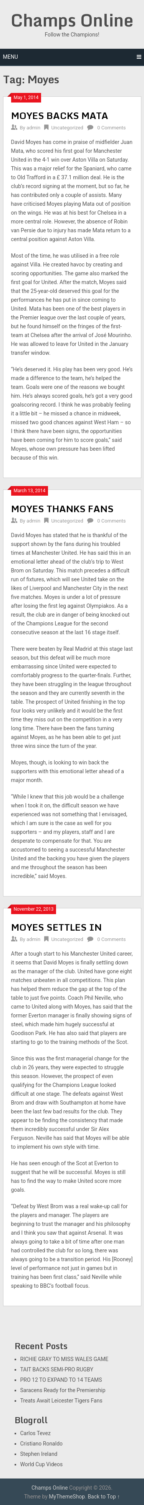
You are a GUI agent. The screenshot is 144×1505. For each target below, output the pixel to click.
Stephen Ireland (39, 1454)
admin (33, 128)
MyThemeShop (67, 1496)
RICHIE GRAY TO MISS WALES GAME (64, 1359)
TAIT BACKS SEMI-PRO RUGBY (56, 1369)
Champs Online (72, 20)
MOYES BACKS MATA (59, 115)
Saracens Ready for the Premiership (63, 1390)
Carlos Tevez (35, 1433)
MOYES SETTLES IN (56, 927)
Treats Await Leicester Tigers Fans (61, 1401)
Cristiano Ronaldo (41, 1443)
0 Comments (111, 128)
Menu (10, 57)
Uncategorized (67, 128)
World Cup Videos (41, 1464)
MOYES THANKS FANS (62, 508)
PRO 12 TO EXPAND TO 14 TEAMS (61, 1380)
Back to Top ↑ (104, 1496)
